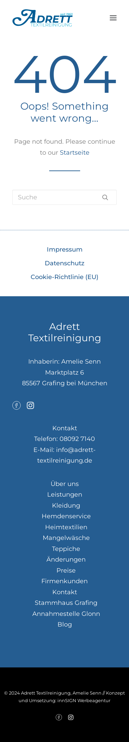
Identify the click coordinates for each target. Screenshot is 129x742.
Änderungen (66, 559)
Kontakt (64, 592)
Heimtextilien (66, 527)
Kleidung (66, 505)
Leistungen (64, 494)
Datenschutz (64, 263)
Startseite (74, 152)
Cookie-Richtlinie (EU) (64, 277)
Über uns (65, 484)
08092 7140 (77, 439)
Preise (66, 570)
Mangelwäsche (66, 538)
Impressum (65, 249)
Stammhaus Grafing (66, 603)
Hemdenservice (66, 516)
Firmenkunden (64, 581)
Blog (64, 624)
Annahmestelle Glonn (66, 614)
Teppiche (66, 549)
